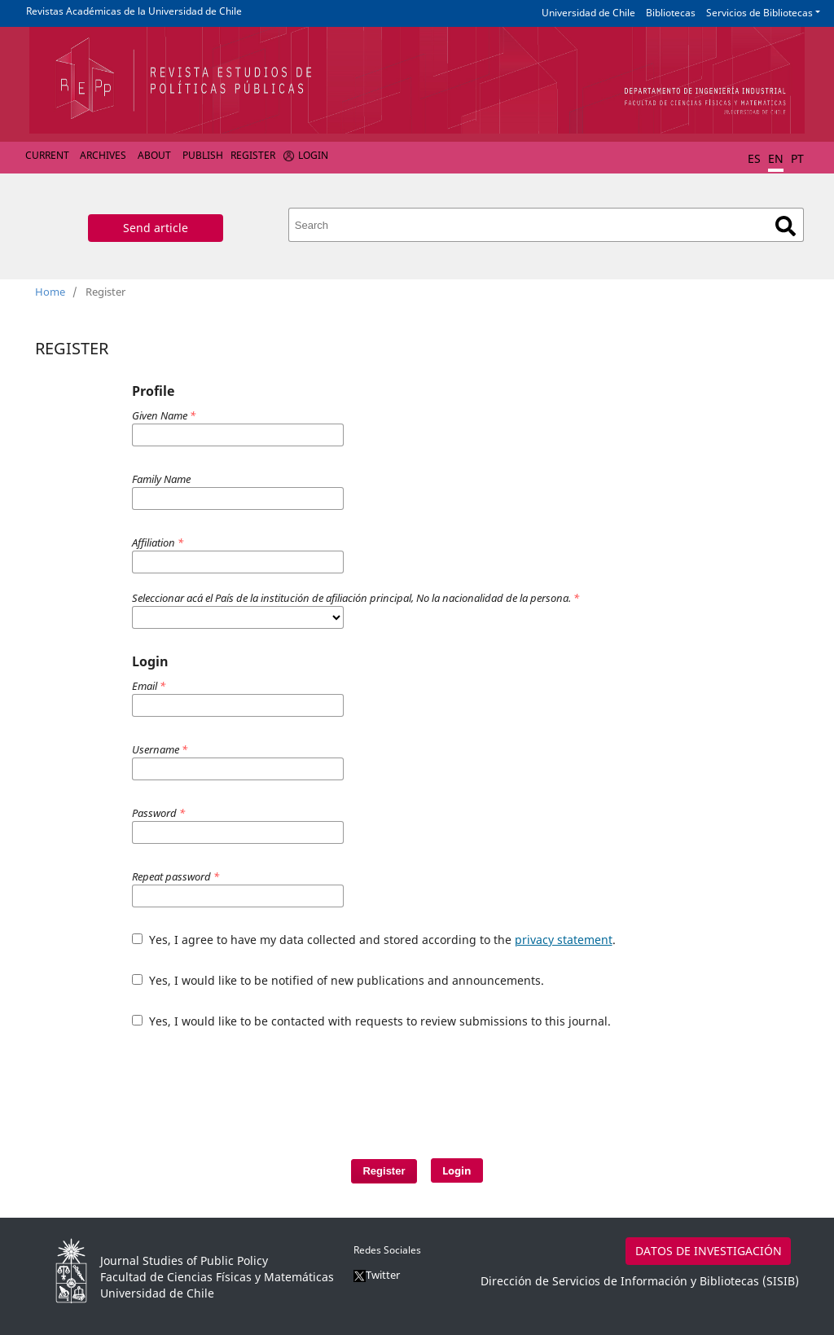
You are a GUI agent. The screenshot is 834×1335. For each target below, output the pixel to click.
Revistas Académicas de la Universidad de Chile (134, 11)
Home (50, 291)
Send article (155, 227)
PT (797, 158)
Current (47, 155)
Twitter (376, 1274)
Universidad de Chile (588, 13)
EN (776, 158)
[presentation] (387, 1086)
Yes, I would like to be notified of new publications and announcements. (338, 980)
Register (252, 155)
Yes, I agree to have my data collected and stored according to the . (374, 939)
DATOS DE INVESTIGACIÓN (708, 1250)
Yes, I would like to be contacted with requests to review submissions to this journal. (371, 1021)
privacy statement (563, 939)
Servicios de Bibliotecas (759, 13)
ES (754, 158)
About (154, 155)
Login (313, 155)
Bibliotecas (671, 13)
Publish (202, 155)
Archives (103, 155)
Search (785, 226)
